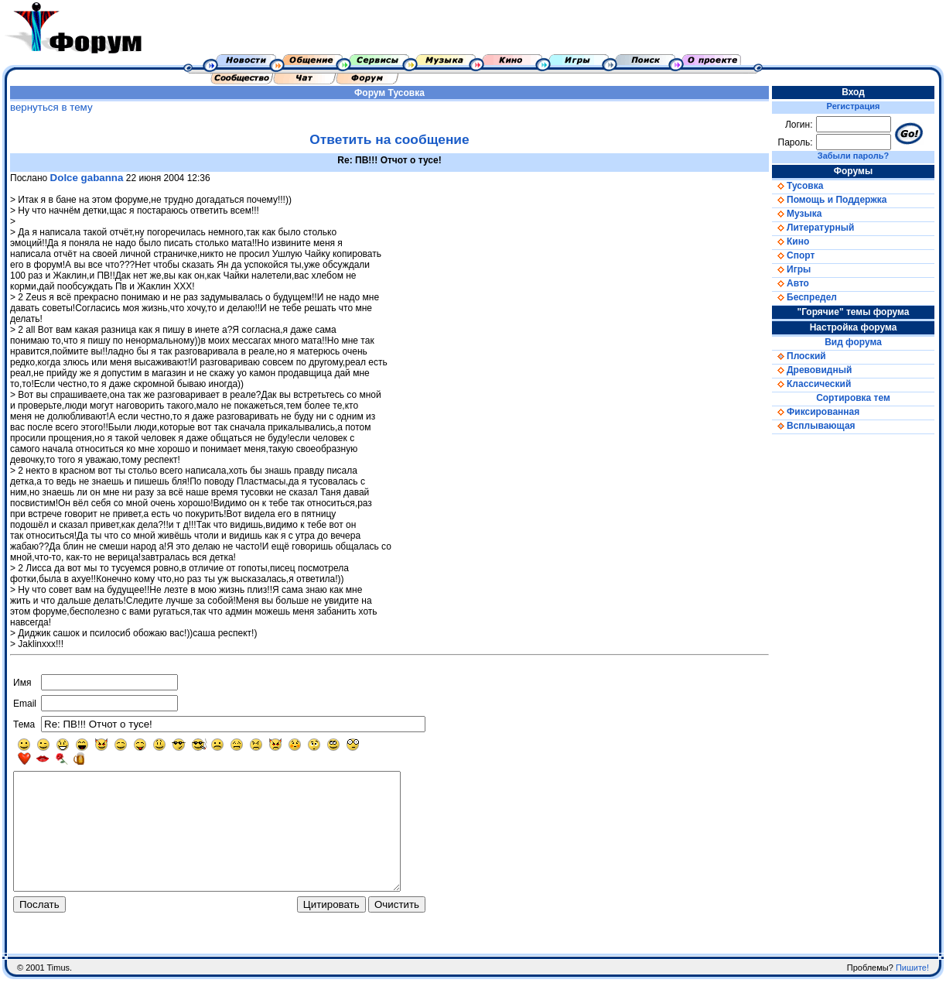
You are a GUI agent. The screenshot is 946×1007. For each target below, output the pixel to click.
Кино (790, 241)
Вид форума (853, 342)
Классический (811, 383)
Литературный (813, 227)
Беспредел (804, 297)
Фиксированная (815, 411)
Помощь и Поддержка (829, 199)
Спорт (793, 255)
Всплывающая (813, 425)
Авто (790, 283)
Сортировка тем (853, 397)
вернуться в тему (51, 107)
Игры (791, 269)
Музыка (796, 213)
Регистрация (853, 106)
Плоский (799, 356)
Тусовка (406, 92)
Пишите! (912, 995)
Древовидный (812, 370)
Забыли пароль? (853, 155)
